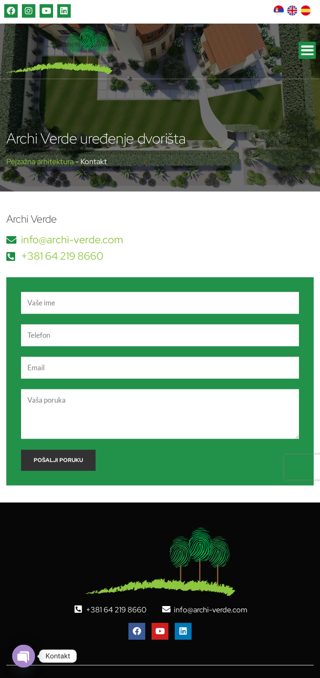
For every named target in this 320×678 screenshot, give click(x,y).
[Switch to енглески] (292, 10)
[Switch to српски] (278, 10)
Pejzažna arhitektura (40, 161)
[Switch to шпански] (305, 10)
